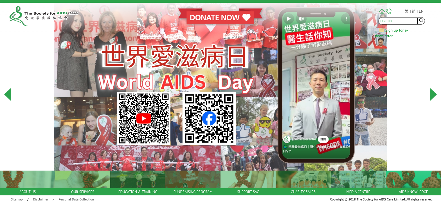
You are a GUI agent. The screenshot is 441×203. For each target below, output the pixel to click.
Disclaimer (40, 199)
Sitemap (17, 199)
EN (421, 11)
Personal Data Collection (76, 199)
